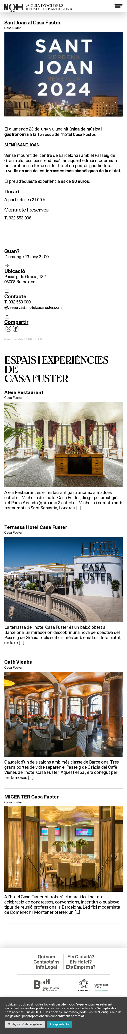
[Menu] (118, 6)
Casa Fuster (12, 28)
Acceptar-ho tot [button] (60, 1024)
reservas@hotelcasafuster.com (38, 307)
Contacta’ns (46, 962)
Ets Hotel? (80, 962)
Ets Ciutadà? (80, 957)
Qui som (46, 957)
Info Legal (46, 967)
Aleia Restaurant (24, 392)
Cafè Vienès (19, 662)
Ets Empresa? (80, 969)
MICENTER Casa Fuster (33, 797)
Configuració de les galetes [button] (25, 1024)
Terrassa (45, 134)
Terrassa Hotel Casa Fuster (37, 527)
